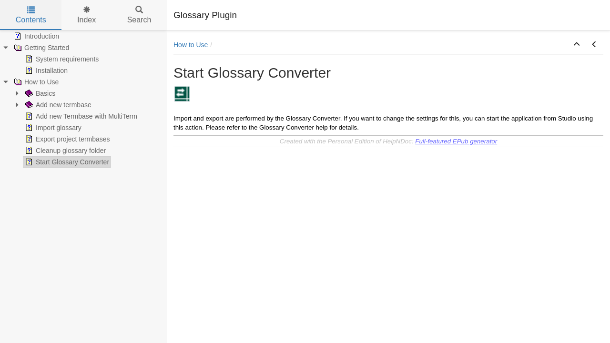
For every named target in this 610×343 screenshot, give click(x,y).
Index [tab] (86, 15)
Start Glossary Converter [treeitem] (66, 162)
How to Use (190, 45)
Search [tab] (139, 15)
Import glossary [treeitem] (52, 127)
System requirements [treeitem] (61, 59)
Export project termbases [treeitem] (66, 139)
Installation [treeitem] (45, 70)
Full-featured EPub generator (456, 141)
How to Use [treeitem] (35, 82)
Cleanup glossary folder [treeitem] (64, 150)
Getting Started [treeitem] (40, 47)
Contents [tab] (31, 15)
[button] (577, 44)
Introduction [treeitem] (35, 36)
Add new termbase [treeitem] (57, 105)
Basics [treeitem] (39, 93)
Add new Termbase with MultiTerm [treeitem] (80, 116)
